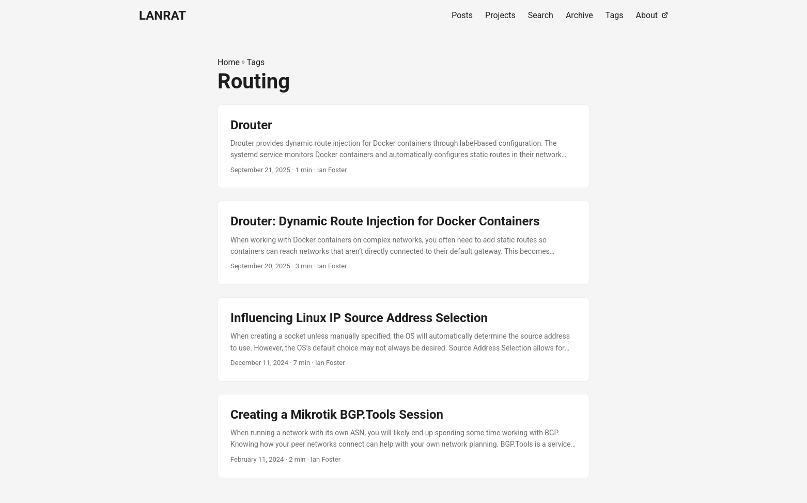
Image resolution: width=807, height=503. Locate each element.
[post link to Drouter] (403, 146)
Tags (256, 62)
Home (229, 62)
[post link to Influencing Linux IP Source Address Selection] (403, 339)
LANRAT (162, 15)
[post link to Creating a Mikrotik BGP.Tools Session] (403, 436)
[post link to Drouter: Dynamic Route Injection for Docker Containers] (403, 242)
